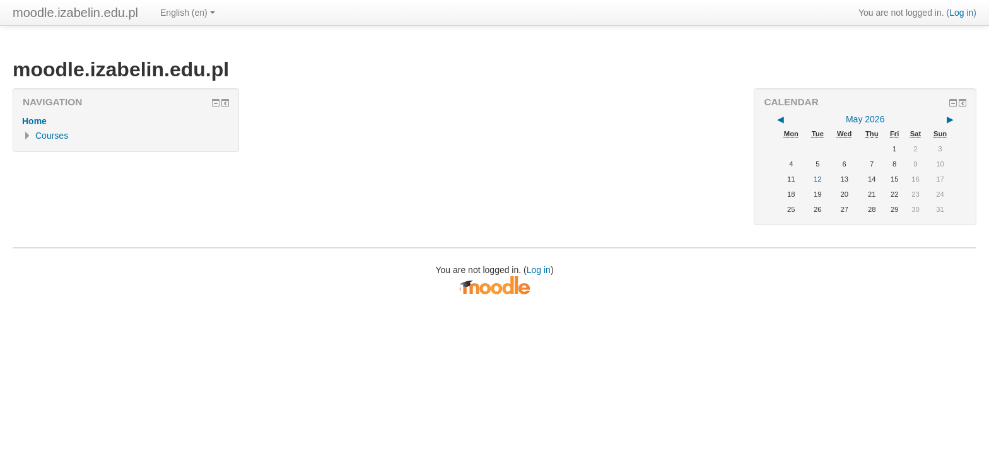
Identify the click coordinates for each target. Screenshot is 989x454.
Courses (51, 136)
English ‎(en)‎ (187, 13)
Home (34, 121)
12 (817, 179)
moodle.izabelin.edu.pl (75, 13)
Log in (961, 13)
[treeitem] (126, 121)
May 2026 (865, 119)
